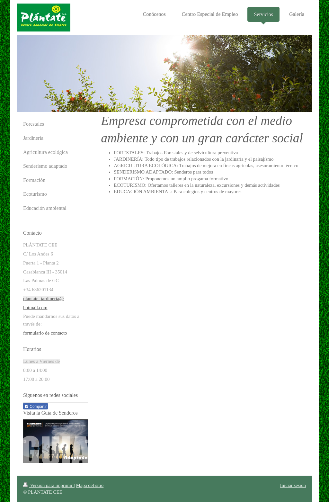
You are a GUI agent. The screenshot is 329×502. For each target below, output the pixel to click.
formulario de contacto (45, 333)
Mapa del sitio (89, 485)
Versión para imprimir (48, 485)
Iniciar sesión (293, 485)
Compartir (35, 406)
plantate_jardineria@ (43, 298)
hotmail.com (35, 307)
